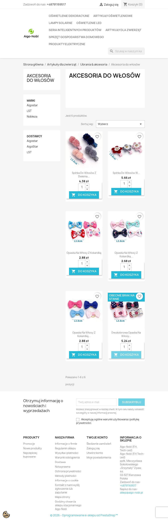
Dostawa (60, 462)
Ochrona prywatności (68, 471)
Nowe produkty (32, 448)
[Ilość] (81, 187)
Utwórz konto (95, 453)
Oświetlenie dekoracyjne (69, 16)
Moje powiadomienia (99, 457)
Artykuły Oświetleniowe (113, 16)
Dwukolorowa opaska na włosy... (126, 334)
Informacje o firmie (66, 443)
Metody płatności (65, 475)
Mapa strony (62, 497)
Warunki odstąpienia (67, 457)
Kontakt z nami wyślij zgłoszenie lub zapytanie (67, 488)
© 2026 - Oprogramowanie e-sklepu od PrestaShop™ (84, 515)
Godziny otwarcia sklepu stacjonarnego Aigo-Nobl (68, 505)
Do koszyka (84, 195)
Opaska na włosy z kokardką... (126, 254)
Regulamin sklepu (65, 448)
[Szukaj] (126, 51)
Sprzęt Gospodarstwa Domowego (76, 37)
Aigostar (32, 105)
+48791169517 (56, 4)
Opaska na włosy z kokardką (84, 252)
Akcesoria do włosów (40, 78)
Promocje (29, 443)
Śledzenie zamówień (99, 443)
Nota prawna (62, 466)
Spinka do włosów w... (126, 173)
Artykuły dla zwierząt (123, 30)
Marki (31, 101)
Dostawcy (34, 136)
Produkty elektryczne (67, 44)
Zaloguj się (93, 448)
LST (29, 111)
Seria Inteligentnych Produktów (75, 30)
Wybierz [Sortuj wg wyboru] (120, 124)
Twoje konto (97, 437)
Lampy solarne (60, 23)
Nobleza (32, 116)
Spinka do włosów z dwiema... (84, 174)
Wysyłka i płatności (66, 453)
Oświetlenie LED (89, 23)
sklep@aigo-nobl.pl (131, 492)
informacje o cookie (66, 480)
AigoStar (32, 146)
